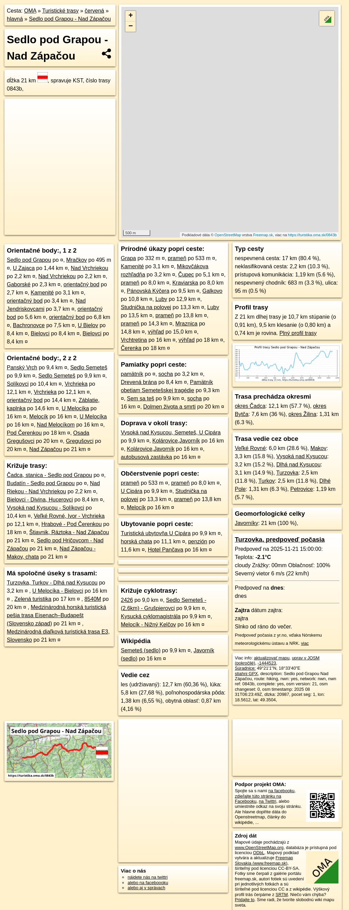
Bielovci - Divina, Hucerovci (40, 499)
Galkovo (212, 291)
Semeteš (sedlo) (141, 650)
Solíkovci (18, 384)
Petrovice (301, 489)
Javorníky (246, 523)
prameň (177, 258)
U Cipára (131, 491)
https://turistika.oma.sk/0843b (312, 235)
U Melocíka (75, 408)
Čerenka (131, 348)
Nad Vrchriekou (89, 268)
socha (165, 374)
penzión (197, 541)
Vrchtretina (134, 340)
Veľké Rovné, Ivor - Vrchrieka (69, 516)
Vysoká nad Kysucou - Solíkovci (45, 508)
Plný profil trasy (298, 333)
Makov (318, 448)
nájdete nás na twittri (147, 877)
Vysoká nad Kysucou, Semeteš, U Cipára (171, 432)
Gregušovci (79, 441)
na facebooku (281, 790)
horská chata (136, 541)
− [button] (130, 26)
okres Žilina (302, 414)
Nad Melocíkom (56, 425)
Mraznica (187, 323)
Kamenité (42, 293)
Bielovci (40, 333)
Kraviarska (185, 283)
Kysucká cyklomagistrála (150, 616)
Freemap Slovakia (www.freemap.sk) (264, 860)
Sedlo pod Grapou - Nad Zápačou (70, 19)
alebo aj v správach (146, 887)
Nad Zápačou (45, 449)
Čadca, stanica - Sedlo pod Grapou (49, 475)
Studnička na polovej (146, 307)
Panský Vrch (22, 367)
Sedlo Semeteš (88, 367)
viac (305, 643)
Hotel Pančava (165, 550)
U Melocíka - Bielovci (57, 591)
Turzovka (287, 473)
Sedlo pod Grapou (29, 260)
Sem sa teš (140, 398)
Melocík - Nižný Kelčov (148, 624)
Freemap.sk (263, 235)
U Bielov (88, 325)
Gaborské (18, 284)
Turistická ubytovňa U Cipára (156, 533)
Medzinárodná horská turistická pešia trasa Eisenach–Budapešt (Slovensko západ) (56, 615)
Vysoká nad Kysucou (301, 456)
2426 (127, 600)
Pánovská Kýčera (148, 291)
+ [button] (130, 16)
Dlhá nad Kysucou (298, 464)
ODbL (258, 852)
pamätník (132, 374)
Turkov (266, 481)
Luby (161, 299)
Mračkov (76, 260)
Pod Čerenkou (24, 433)
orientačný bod (81, 284)
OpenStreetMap (228, 235)
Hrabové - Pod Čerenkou (71, 524)
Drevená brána (139, 382)
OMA (30, 11)
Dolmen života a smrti (169, 407)
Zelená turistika (32, 599)
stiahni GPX (246, 673)
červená (94, 11)
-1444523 (267, 663)
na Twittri (267, 801)
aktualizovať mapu (271, 657)
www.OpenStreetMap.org (259, 847)
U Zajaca (24, 268)
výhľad (156, 332)
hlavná (15, 19)
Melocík (38, 416)
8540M (93, 599)
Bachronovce (29, 325)
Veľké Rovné (250, 448)
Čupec (186, 274)
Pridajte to (245, 899)
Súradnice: (245, 668)
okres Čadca (250, 406)
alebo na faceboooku (147, 882)
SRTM (281, 894)
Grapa (128, 258)
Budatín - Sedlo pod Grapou (41, 483)
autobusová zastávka (146, 457)
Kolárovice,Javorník (176, 441)
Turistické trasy (60, 11)
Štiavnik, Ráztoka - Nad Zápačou (69, 532)
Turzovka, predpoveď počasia (280, 539)
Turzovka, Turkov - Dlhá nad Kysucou (52, 583)
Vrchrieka (76, 384)
